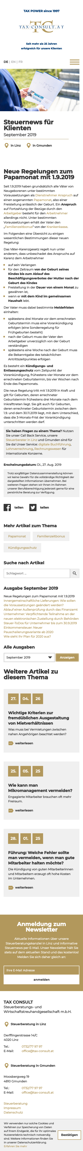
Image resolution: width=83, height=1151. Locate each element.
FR (20, 62)
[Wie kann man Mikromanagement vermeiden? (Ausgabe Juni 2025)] (41, 790)
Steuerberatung (15, 1103)
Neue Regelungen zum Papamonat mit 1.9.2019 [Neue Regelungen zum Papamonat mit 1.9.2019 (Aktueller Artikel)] (39, 596)
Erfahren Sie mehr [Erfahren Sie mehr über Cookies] (15, 1146)
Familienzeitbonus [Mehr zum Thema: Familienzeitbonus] (51, 536)
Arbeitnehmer (57, 213)
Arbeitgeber (13, 213)
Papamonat (43, 200)
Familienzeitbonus (18, 227)
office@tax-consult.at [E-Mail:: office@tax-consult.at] (37, 1051)
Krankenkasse (56, 227)
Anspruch (65, 195)
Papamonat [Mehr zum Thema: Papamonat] (17, 536)
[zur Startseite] (41, 27)
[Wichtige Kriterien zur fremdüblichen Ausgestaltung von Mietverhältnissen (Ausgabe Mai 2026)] (41, 721)
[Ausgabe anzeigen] (67, 657)
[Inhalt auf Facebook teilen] (16, 507)
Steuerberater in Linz (21, 440)
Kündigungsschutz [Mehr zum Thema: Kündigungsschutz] (22, 548)
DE (6, 62)
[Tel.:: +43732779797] (32, 1046)
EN (13, 62)
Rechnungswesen (47, 449)
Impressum (12, 1108)
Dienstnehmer (46, 195)
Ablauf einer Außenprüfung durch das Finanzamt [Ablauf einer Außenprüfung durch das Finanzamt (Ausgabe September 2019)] (41, 610)
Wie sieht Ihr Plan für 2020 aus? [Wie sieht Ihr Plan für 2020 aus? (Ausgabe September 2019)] (27, 636)
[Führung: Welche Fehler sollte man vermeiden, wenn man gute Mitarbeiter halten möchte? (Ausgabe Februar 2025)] (41, 863)
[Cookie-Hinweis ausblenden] (69, 1135)
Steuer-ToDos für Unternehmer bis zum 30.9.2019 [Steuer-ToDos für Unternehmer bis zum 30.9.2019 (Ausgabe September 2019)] (40, 623)
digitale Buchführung (54, 444)
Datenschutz (13, 1112)
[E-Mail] (41, 970)
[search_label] (37, 573)
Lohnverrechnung (19, 449)
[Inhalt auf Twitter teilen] (42, 507)
